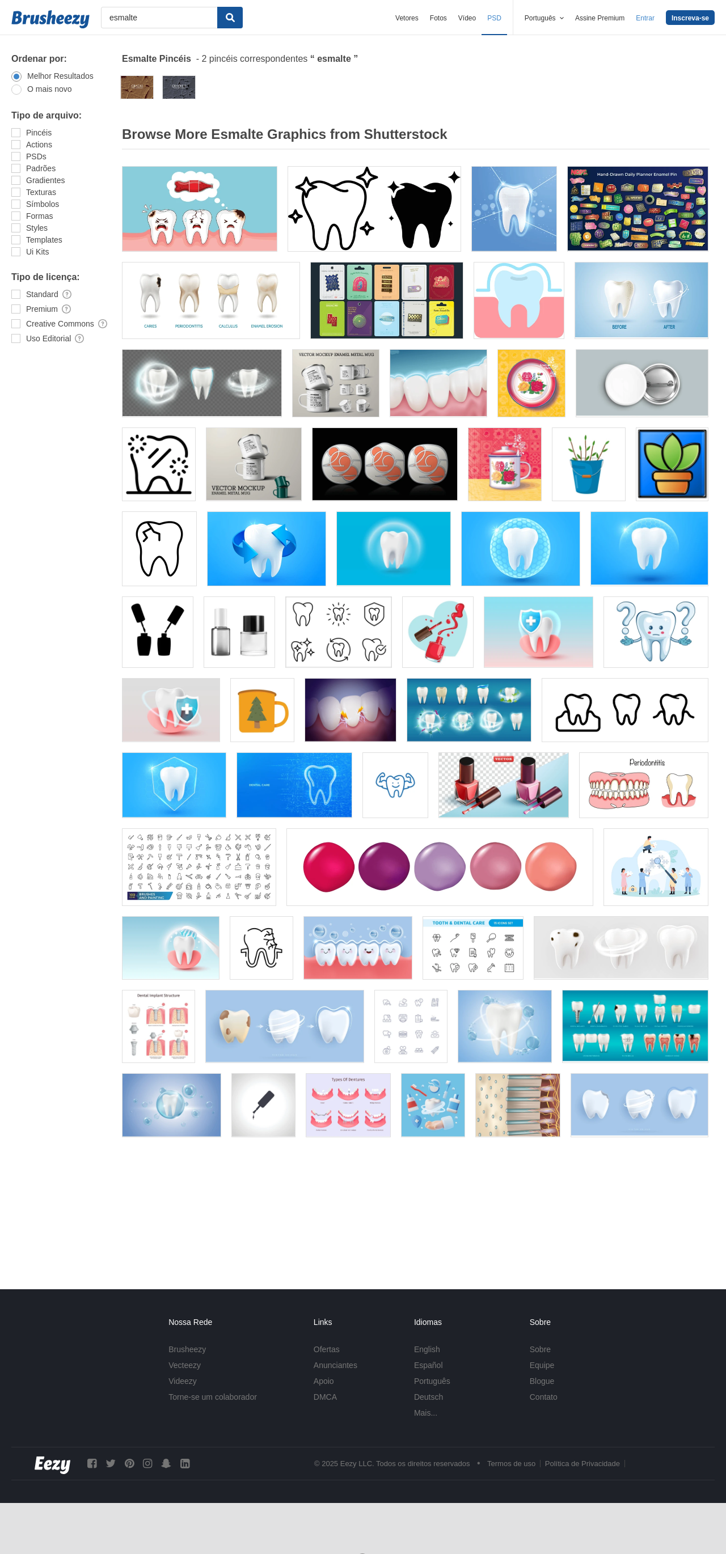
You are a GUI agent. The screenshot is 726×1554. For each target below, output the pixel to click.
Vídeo (467, 18)
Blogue (542, 1381)
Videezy (182, 1381)
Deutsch (428, 1396)
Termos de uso (511, 1463)
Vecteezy (184, 1365)
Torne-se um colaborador (212, 1396)
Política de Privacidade (582, 1463)
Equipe (542, 1365)
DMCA (325, 1396)
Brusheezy (187, 1349)
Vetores (407, 18)
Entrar (645, 18)
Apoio (324, 1381)
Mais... (425, 1412)
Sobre (540, 1349)
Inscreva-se (690, 18)
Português (432, 1381)
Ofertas (327, 1349)
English (427, 1349)
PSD (494, 18)
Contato (544, 1396)
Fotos (438, 18)
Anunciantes (335, 1365)
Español (428, 1365)
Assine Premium (599, 18)
